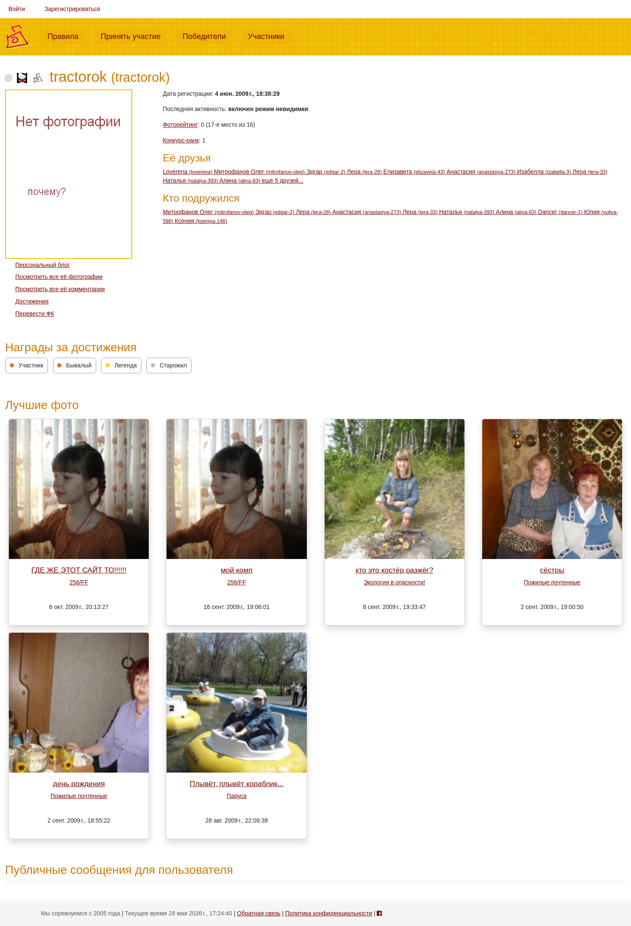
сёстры (552, 570)
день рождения (79, 783)
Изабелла (545, 171)
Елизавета (415, 171)
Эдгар (326, 171)
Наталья (191, 180)
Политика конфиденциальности (328, 913)
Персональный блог (42, 264)
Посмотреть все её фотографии (59, 276)
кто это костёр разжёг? (394, 570)
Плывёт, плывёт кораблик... (237, 783)
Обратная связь (258, 913)
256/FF (78, 582)
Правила (66, 36)
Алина (241, 180)
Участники (269, 36)
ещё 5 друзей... (282, 180)
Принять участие (133, 36)
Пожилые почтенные (552, 582)
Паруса (237, 796)
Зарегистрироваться (72, 9)
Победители (208, 36)
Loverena (188, 171)
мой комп (237, 570)
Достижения (31, 301)
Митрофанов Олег (260, 171)
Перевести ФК (34, 313)
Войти (16, 9)
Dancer (561, 212)
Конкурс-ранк (181, 140)
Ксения (201, 220)
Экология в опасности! (394, 582)
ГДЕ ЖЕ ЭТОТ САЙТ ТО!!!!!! (78, 570)
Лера (365, 171)
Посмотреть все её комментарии (60, 289)
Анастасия (482, 171)
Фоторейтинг (180, 124)
